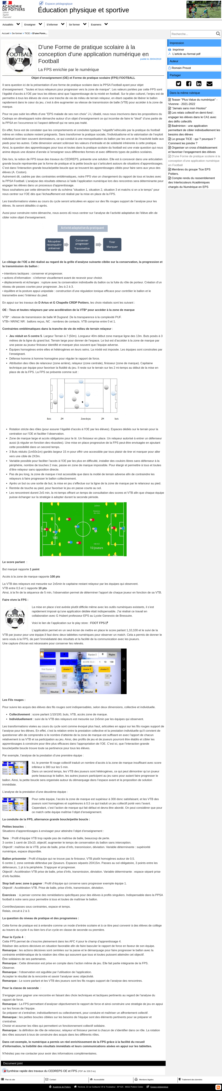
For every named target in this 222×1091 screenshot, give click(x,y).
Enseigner (29, 24)
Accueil (5, 33)
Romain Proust (181, 68)
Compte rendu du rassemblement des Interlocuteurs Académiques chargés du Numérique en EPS (191, 182)
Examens (96, 24)
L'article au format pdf (186, 54)
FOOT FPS (97, 623)
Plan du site (7, 1080)
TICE (27, 33)
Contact (50, 1080)
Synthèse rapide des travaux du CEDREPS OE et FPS (41, 1071)
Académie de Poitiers (62, 1087)
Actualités (7, 24)
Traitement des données (190, 1080)
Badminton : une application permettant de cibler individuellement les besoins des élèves (194, 130)
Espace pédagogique (55, 3)
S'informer (52, 24)
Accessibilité (96, 1080)
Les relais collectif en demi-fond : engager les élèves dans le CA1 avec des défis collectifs (192, 117)
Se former (74, 24)
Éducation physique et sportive (83, 10)
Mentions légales (143, 1080)
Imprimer (178, 49)
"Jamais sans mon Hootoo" (189, 108)
